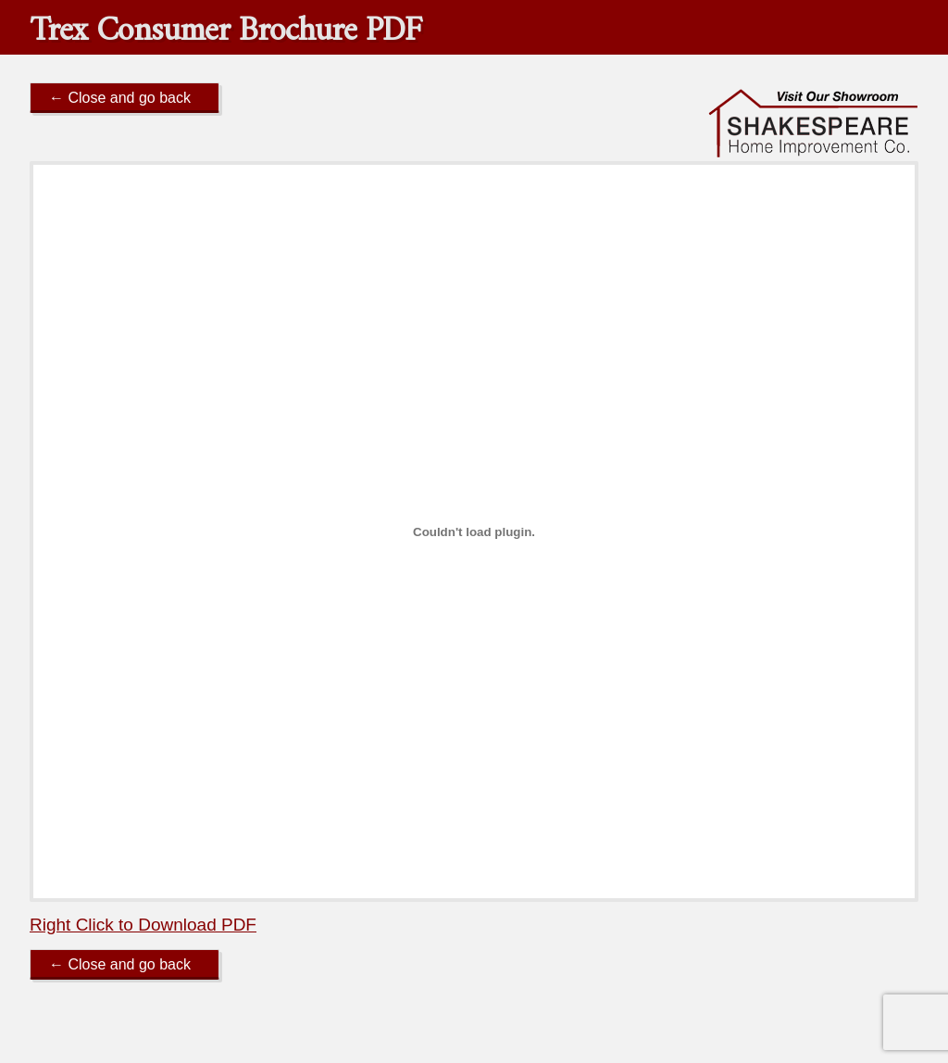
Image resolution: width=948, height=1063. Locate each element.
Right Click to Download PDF (143, 924)
